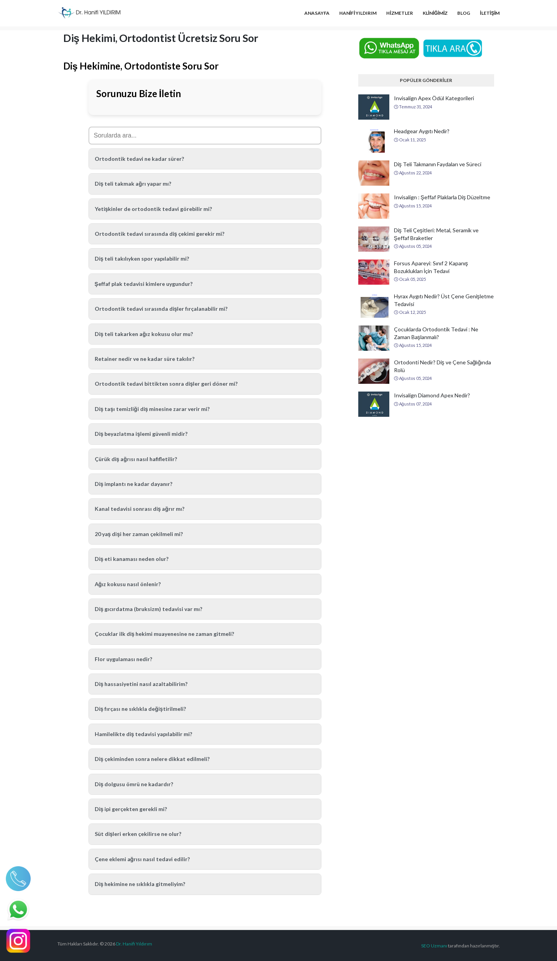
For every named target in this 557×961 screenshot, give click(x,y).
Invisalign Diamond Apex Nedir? (432, 395)
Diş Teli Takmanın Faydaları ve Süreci (437, 164)
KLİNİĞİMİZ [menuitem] (435, 13)
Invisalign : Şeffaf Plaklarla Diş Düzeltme (442, 197)
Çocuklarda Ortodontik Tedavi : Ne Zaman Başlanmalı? (436, 333)
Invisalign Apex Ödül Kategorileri (434, 98)
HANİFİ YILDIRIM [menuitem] (358, 13)
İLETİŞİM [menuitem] (490, 13)
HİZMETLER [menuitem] (399, 13)
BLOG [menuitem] (463, 13)
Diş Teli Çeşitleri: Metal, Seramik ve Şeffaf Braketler (436, 234)
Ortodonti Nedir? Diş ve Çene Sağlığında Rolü (442, 366)
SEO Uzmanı (434, 946)
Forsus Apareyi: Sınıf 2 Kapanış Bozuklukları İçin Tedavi (431, 267)
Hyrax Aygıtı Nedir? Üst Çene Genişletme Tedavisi (444, 300)
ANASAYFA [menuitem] (317, 13)
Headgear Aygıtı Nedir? (421, 131)
